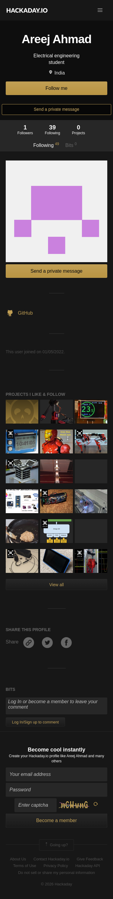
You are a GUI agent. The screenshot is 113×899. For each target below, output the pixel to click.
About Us (18, 859)
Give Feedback (90, 859)
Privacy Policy (56, 865)
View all (56, 584)
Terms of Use (24, 865)
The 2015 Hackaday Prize (45, 493)
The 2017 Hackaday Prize (79, 434)
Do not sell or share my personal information (56, 872)
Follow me (56, 88)
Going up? (56, 845)
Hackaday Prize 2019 (10, 464)
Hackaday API (87, 865)
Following (46, 145)
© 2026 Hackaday (56, 884)
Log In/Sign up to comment (35, 722)
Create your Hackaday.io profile (34, 756)
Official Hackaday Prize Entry (10, 434)
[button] (100, 10)
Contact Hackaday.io (51, 859)
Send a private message (56, 109)
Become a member (56, 820)
